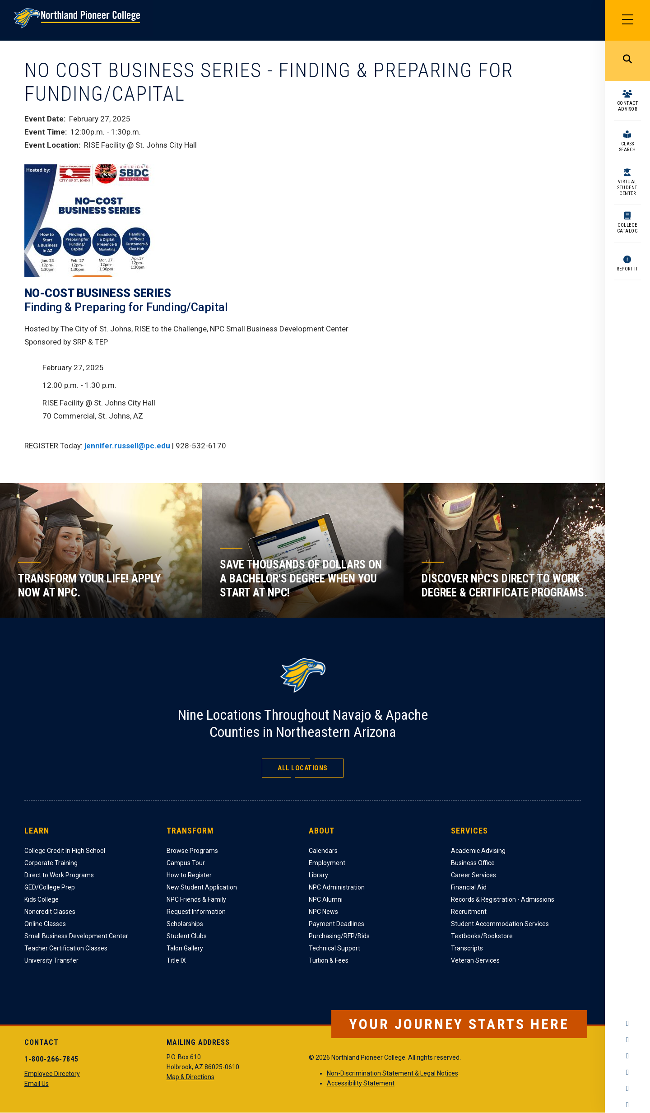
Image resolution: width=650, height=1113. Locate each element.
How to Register (189, 875)
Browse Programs (192, 850)
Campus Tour (186, 862)
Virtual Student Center (627, 187)
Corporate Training (51, 862)
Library (318, 875)
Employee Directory (52, 1073)
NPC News (323, 911)
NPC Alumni (326, 899)
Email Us (36, 1083)
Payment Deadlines (336, 923)
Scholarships (185, 923)
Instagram (627, 1040)
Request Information (196, 911)
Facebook (627, 1023)
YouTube (627, 1072)
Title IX (176, 960)
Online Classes (45, 923)
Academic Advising (478, 850)
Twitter (627, 1056)
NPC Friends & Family (196, 899)
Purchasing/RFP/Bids (339, 936)
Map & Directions (190, 1076)
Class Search (627, 147)
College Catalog (627, 228)
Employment (327, 862)
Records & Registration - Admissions (502, 899)
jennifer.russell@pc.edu (127, 445)
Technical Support (334, 948)
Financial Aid (469, 887)
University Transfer (51, 960)
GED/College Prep (49, 887)
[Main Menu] (627, 20)
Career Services (473, 875)
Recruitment (469, 911)
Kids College (41, 899)
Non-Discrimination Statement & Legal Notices (392, 1073)
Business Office (473, 862)
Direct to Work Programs (59, 875)
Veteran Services (475, 960)
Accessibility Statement (361, 1083)
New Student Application (202, 887)
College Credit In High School (64, 850)
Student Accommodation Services (500, 923)
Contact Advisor (627, 106)
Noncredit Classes (49, 911)
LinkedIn (627, 1088)
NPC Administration (337, 887)
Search (627, 61)
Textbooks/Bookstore (482, 936)
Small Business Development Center (76, 936)
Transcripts (467, 948)
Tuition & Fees (328, 960)
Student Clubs (187, 936)
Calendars (323, 850)
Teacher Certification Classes (65, 948)
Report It (627, 269)
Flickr (627, 1105)
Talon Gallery (185, 948)
